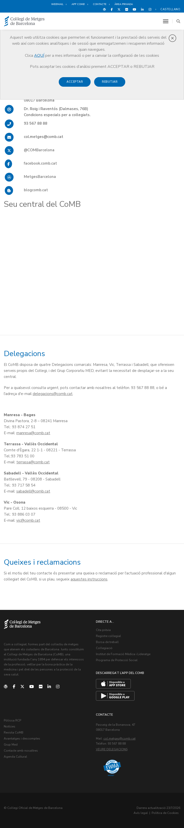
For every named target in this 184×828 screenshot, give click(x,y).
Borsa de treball (107, 642)
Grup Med (11, 745)
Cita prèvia (103, 630)
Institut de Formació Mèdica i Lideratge (123, 654)
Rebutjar (109, 82)
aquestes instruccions (89, 579)
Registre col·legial (108, 636)
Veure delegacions (112, 749)
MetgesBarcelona (40, 176)
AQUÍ (39, 55)
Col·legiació (104, 648)
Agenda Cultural (15, 757)
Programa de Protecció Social (117, 660)
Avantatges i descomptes (22, 739)
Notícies (9, 726)
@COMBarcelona (39, 150)
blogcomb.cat (36, 189)
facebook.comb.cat (40, 163)
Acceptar (75, 82)
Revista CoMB (13, 732)
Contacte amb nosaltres (21, 751)
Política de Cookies (165, 813)
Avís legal (141, 813)
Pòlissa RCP (12, 720)
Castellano (170, 9)
